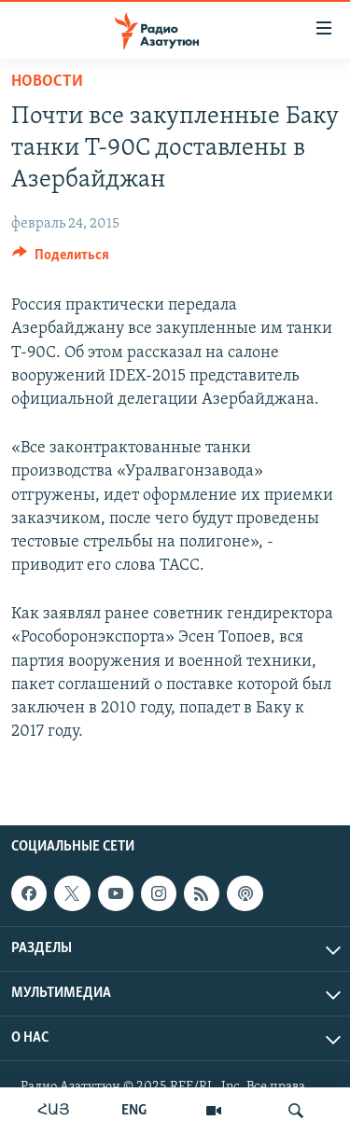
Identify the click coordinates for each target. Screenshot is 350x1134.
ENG (134, 1110)
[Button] (60, 259)
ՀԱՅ (53, 1110)
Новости (47, 81)
